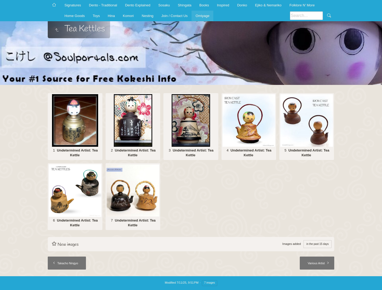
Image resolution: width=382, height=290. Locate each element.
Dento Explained (137, 5)
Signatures (72, 5)
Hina (111, 16)
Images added (291, 243)
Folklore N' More (302, 5)
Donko (242, 5)
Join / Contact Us (174, 16)
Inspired (223, 5)
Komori (128, 16)
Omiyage (202, 16)
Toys (96, 16)
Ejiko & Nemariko (268, 5)
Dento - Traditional (103, 5)
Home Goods (74, 16)
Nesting (147, 16)
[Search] (306, 15)
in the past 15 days (317, 244)
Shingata (184, 5)
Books (204, 5)
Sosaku (164, 5)
